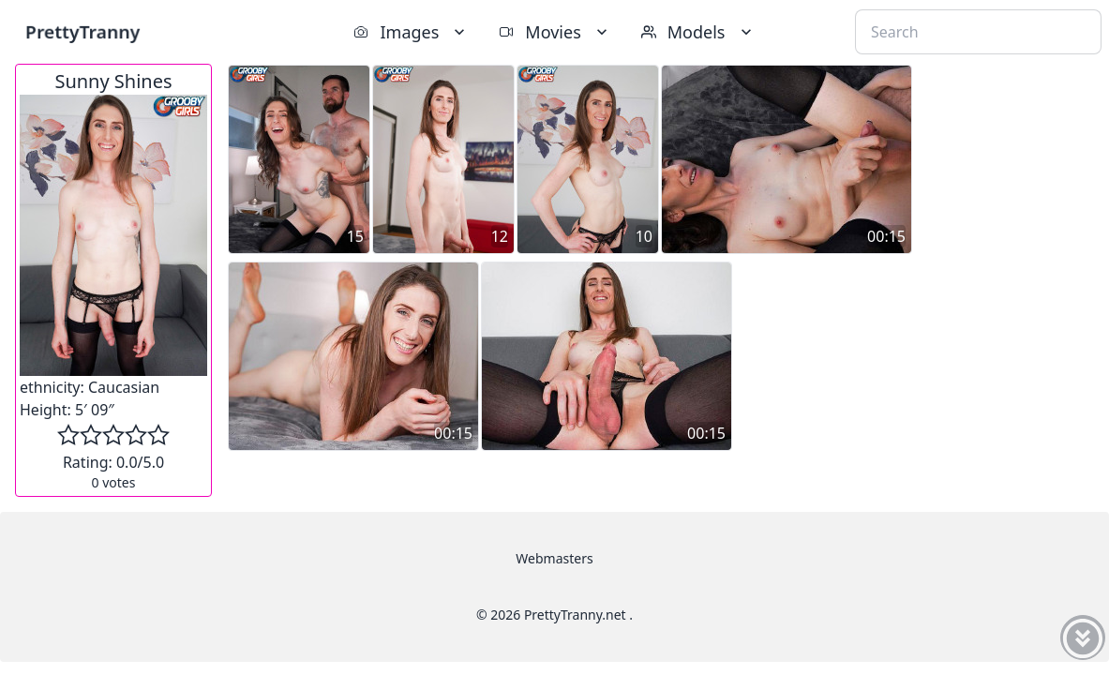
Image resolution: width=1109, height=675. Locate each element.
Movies (554, 32)
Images (411, 32)
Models (698, 32)
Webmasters (554, 558)
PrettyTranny (82, 31)
